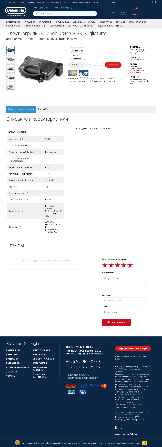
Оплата (21, 2)
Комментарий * (109, 272)
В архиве (76, 65)
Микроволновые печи (35, 26)
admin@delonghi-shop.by (83, 377)
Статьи (74, 2)
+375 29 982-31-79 (83, 361)
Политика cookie (109, 2)
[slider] (77, 47)
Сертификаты (84, 2)
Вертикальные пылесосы (80, 26)
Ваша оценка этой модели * (115, 259)
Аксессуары (106, 22)
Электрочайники (137, 22)
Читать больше (134, 443)
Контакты (96, 2)
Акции (66, 2)
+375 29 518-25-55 (83, 367)
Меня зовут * (108, 295)
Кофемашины (13, 22)
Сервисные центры (54, 2)
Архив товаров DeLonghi (126, 434)
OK (144, 443)
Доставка (30, 2)
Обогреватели (57, 26)
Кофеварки (29, 22)
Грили (30, 39)
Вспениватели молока (84, 22)
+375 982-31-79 (41, 8)
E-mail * (105, 307)
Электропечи (13, 26)
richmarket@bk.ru (79, 374)
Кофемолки (45, 22)
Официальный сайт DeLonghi (133, 348)
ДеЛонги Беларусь (14, 39)
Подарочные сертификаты (111, 26)
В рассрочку (135, 72)
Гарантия (40, 2)
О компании (10, 2)
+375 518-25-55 (62, 8)
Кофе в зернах (62, 22)
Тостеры (120, 22)
